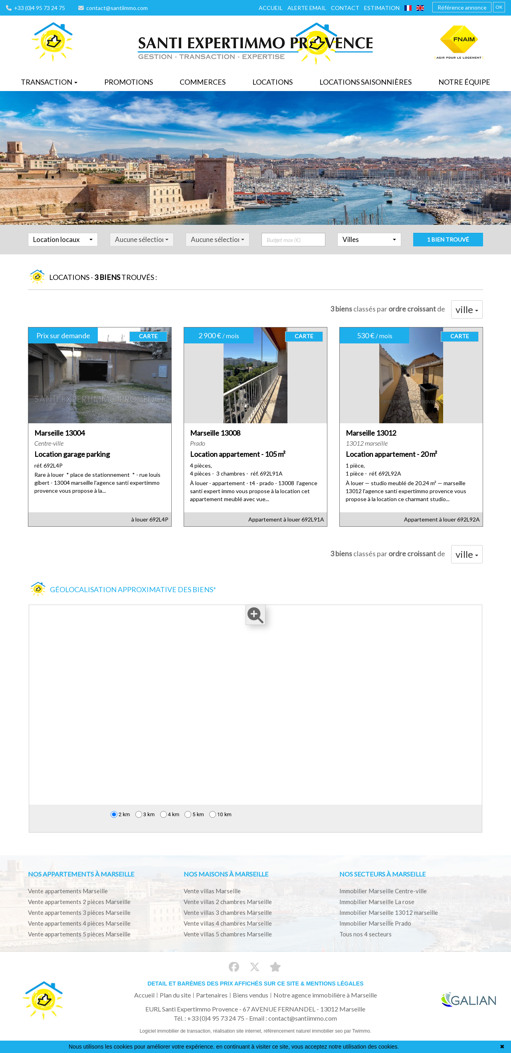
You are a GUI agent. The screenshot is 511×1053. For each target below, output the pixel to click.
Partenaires (212, 995)
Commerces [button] (203, 81)
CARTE (148, 336)
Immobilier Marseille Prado (375, 923)
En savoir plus (418, 1046)
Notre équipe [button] (464, 81)
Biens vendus (250, 995)
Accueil (271, 7)
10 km (220, 814)
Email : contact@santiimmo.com (293, 1018)
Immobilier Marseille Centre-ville (383, 890)
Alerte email (306, 7)
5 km (194, 814)
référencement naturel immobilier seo (303, 1031)
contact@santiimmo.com (113, 7)
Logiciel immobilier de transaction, (176, 1031)
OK (499, 7)
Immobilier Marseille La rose (376, 901)
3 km (145, 814)
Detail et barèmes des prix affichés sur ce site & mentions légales (255, 983)
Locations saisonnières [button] (365, 81)
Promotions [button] (128, 81)
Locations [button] (272, 81)
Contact (345, 7)
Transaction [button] (49, 81)
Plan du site (175, 995)
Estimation (382, 7)
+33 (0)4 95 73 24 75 (35, 7)
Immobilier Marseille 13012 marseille (388, 912)
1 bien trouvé (448, 246)
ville (467, 309)
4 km (170, 814)
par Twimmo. (357, 1031)
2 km (120, 814)
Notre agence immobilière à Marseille (325, 995)
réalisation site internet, (238, 1031)
